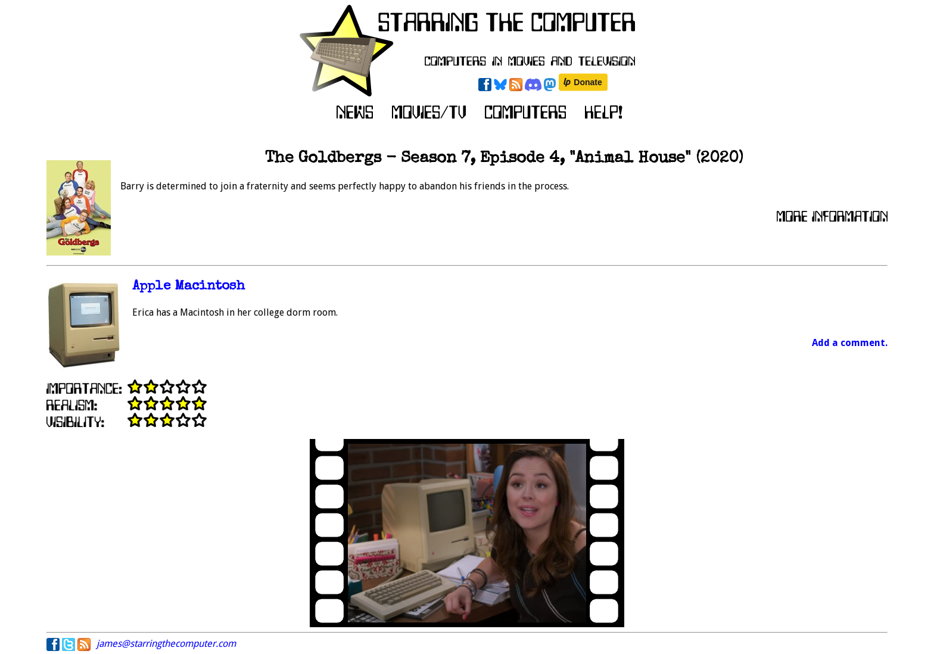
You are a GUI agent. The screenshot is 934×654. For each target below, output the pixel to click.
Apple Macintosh (188, 287)
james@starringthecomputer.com (166, 643)
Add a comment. (850, 342)
